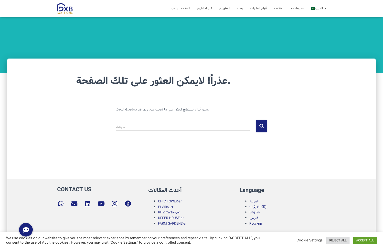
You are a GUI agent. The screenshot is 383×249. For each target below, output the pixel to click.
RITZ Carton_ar (169, 212)
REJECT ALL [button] (338, 240)
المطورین (224, 8)
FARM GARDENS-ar (173, 223)
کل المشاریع (204, 8)
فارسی (253, 218)
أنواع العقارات (258, 8)
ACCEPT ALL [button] (365, 240)
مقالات (278, 8)
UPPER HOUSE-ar (171, 218)
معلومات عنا (296, 8)
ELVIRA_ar (165, 207)
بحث (240, 8)
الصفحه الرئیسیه (180, 8)
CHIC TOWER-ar (170, 201)
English (254, 212)
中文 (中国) (257, 207)
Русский (255, 223)
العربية (253, 201)
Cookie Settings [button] (310, 241)
